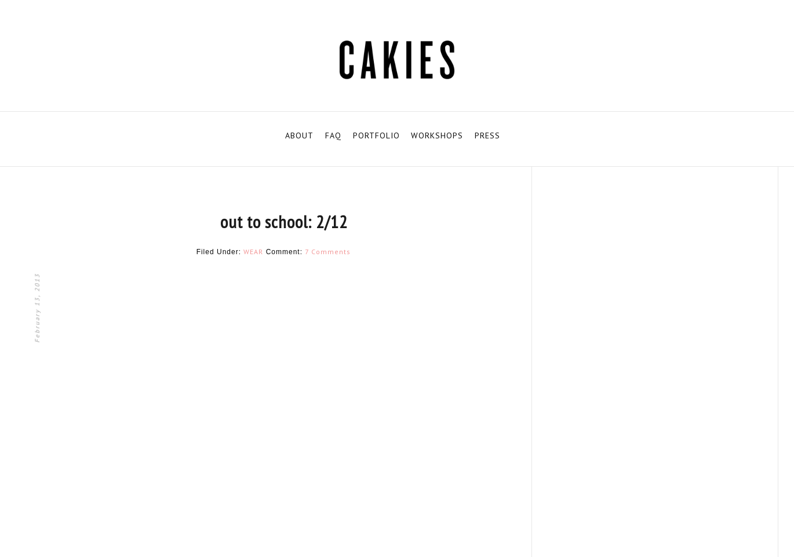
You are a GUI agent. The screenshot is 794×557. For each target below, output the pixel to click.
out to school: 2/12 (284, 221)
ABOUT (299, 135)
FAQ (333, 135)
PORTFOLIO (376, 135)
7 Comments (328, 251)
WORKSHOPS (437, 135)
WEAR (253, 251)
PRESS (487, 135)
